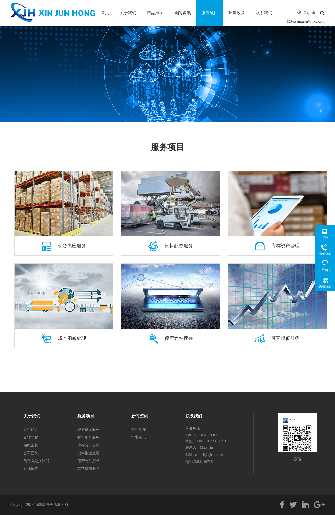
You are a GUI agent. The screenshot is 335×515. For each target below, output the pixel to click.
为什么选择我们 (36, 461)
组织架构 (31, 445)
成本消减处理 (64, 338)
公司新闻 (138, 429)
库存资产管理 (277, 245)
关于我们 (128, 12)
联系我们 (264, 12)
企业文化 (31, 437)
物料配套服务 (170, 245)
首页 (105, 12)
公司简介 (31, 429)
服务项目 (209, 12)
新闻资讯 (182, 12)
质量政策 (236, 12)
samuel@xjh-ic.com (310, 21)
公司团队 (31, 453)
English (309, 13)
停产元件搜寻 (170, 338)
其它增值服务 (277, 338)
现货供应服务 (64, 245)
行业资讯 (138, 437)
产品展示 (155, 12)
